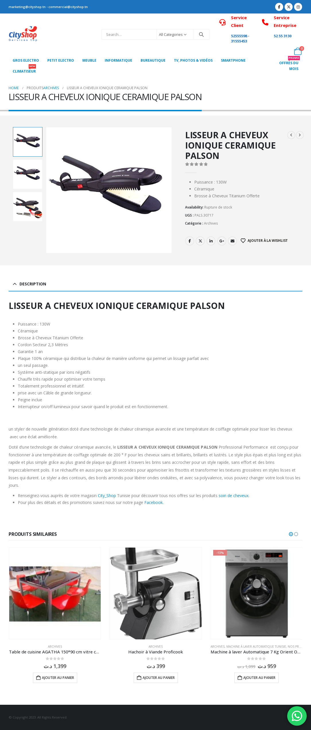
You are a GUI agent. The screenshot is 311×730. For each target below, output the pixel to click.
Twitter (200, 241)
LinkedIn (210, 241)
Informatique (118, 60)
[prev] (291, 135)
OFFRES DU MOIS (289, 64)
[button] (290, 534)
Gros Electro (26, 60)
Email (232, 241)
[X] (289, 7)
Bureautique (153, 60)
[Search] (201, 34)
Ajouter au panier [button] (58, 677)
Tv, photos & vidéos (193, 60)
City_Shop (107, 495)
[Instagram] (298, 7)
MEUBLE (89, 60)
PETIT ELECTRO (60, 60)
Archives (211, 223)
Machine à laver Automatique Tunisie (256, 647)
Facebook (189, 241)
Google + (221, 241)
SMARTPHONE (233, 60)
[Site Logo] (23, 34)
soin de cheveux (233, 495)
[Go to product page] (55, 593)
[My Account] (285, 51)
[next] (300, 135)
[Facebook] (279, 7)
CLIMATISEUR (24, 70)
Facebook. (154, 502)
